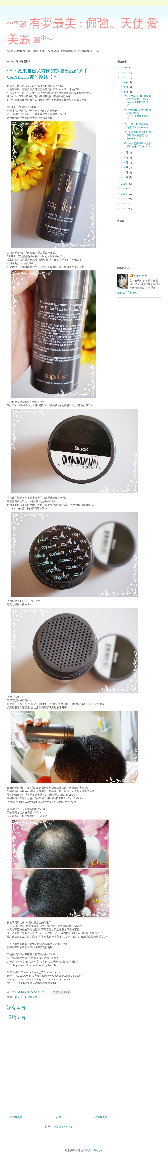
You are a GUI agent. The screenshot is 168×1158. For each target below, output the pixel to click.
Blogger (98, 1150)
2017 (124, 77)
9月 (126, 86)
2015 (124, 188)
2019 (124, 67)
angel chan (140, 275)
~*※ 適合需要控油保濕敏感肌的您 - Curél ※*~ (137, 145)
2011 (124, 208)
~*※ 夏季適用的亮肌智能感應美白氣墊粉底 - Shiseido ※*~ (137, 135)
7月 (126, 152)
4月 (126, 167)
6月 (126, 157)
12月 (127, 81)
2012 (124, 203)
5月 (126, 162)
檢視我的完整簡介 (127, 292)
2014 (124, 193)
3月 (126, 172)
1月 (126, 177)
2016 (124, 183)
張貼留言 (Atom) (63, 1126)
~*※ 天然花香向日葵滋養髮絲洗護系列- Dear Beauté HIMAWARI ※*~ (137, 101)
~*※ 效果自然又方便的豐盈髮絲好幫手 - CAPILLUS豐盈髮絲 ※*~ (137, 115)
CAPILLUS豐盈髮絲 (26, 997)
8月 (126, 91)
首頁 (58, 1117)
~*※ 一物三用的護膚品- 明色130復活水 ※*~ (136, 126)
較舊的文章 (101, 1117)
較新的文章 (16, 1117)
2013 (124, 198)
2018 (124, 72)
